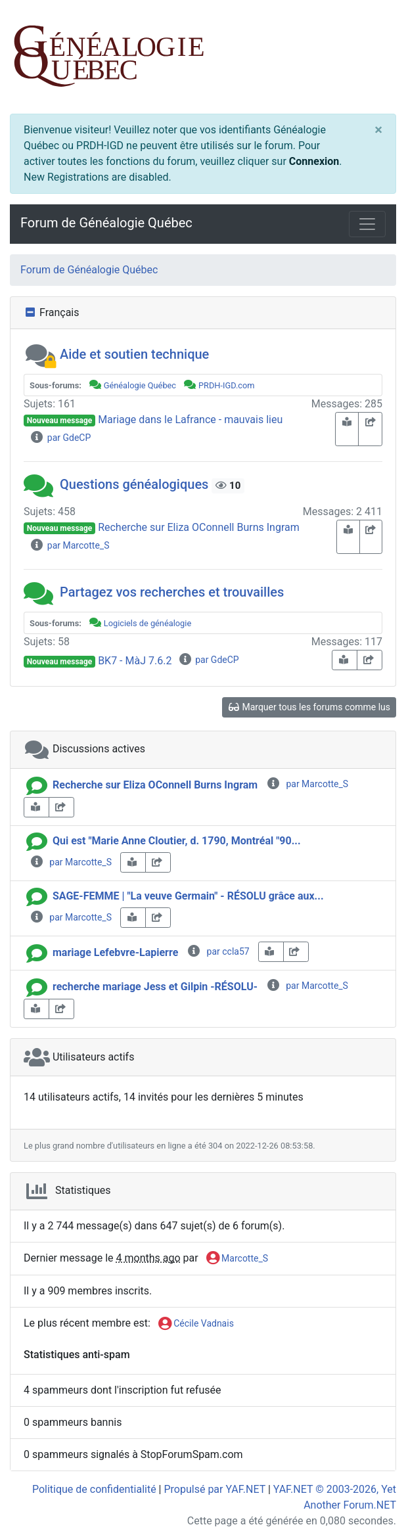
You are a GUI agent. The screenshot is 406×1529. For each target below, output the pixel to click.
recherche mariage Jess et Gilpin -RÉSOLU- (155, 986)
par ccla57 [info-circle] (218, 951)
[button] (40, 354)
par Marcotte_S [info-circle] (307, 784)
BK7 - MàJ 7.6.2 (134, 660)
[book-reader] (347, 429)
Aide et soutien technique (134, 354)
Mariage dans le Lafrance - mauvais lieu (190, 419)
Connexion (314, 161)
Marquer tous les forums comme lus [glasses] (309, 707)
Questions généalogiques (134, 484)
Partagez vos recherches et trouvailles (172, 592)
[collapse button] (31, 313)
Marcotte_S (237, 1259)
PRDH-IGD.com (226, 385)
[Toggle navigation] (367, 224)
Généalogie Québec (140, 385)
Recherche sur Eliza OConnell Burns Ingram (199, 527)
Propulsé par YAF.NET (214, 1489)
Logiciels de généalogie (147, 623)
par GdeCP (60, 437)
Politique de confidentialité (94, 1489)
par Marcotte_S (69, 545)
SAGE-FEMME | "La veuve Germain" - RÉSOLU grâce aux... (188, 896)
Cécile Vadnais (196, 1324)
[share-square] (370, 429)
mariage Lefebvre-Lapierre (115, 952)
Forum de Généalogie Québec (106, 223)
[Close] (378, 129)
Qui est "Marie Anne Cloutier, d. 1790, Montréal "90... (177, 840)
